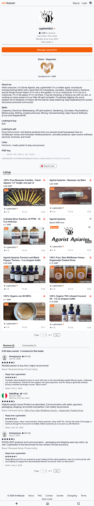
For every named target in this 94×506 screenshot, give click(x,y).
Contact (49, 495)
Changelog (72, 495)
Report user (49, 166)
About (31, 495)
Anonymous (15, 356)
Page (36, 335)
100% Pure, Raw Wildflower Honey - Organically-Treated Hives (53, 410)
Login (84, 3)
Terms (84, 495)
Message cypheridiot (47, 49)
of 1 (50, 335)
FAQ (40, 495)
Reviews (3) (8, 345)
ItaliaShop (14, 393)
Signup (76, 3)
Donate (60, 495)
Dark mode (47, 499)
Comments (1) (29, 345)
